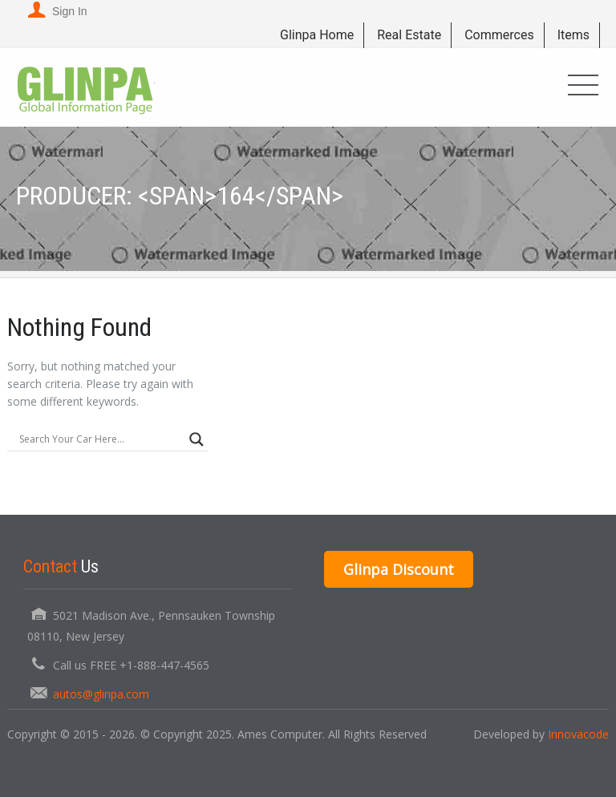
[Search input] (100, 439)
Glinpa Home (317, 34)
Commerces (498, 34)
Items (573, 34)
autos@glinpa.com (101, 694)
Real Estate (409, 34)
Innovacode (578, 734)
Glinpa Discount (398, 569)
